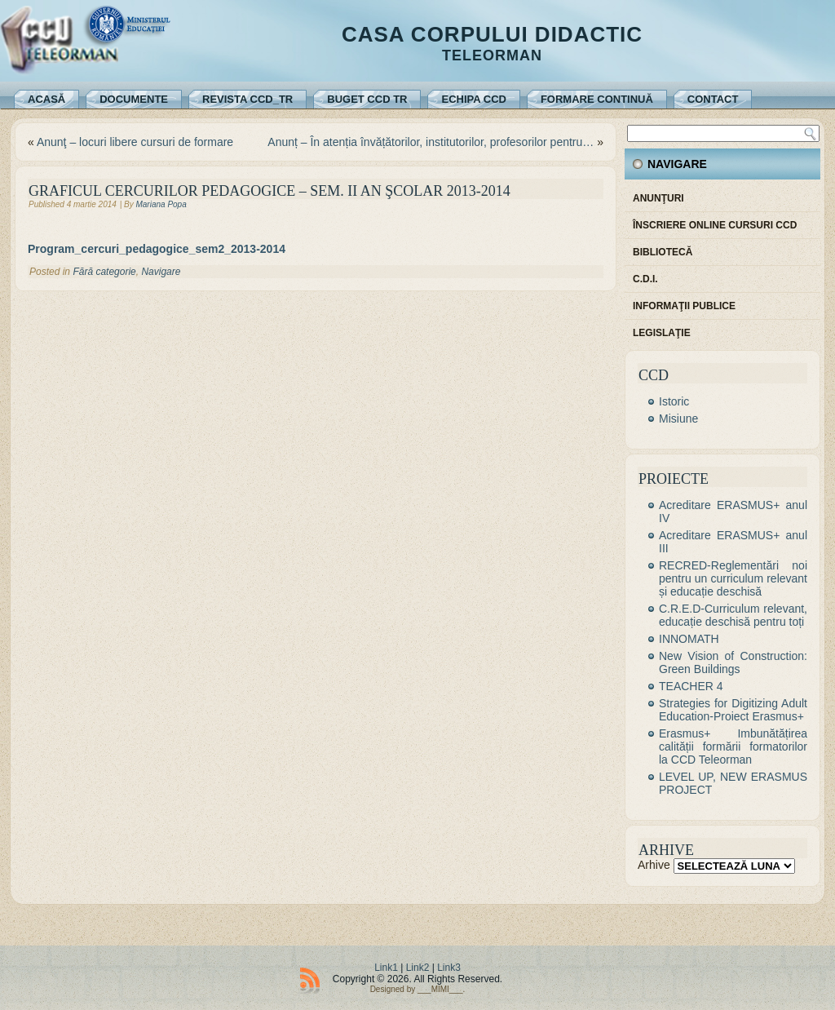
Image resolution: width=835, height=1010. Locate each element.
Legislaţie (662, 333)
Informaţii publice (684, 306)
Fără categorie (104, 271)
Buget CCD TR (367, 99)
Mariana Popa (160, 204)
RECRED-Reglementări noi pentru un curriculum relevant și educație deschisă (733, 578)
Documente (133, 99)
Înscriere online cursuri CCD (715, 225)
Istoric (674, 401)
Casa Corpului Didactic (492, 34)
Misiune (678, 418)
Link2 (418, 967)
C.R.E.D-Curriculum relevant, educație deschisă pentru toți (733, 615)
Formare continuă (597, 99)
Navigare (160, 271)
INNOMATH (689, 638)
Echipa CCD (473, 99)
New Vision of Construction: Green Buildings (733, 662)
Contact (713, 99)
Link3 (449, 967)
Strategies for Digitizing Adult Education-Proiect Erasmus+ (733, 710)
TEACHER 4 (691, 686)
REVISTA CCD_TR (247, 99)
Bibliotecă (662, 252)
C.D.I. (645, 279)
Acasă (46, 99)
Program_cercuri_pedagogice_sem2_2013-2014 (156, 248)
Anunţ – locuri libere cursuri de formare (135, 141)
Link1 (386, 967)
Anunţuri (658, 198)
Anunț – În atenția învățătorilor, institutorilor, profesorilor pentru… (430, 141)
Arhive (654, 864)
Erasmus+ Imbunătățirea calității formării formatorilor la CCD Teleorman (733, 746)
